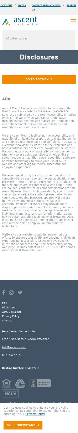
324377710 (20, 368)
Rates (22, 5)
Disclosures (9, 307)
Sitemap (7, 320)
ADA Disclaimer (11, 311)
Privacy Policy (10, 316)
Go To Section (39, 79)
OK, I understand (23, 425)
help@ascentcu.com (14, 347)
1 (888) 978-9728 (38, 339)
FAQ (4, 303)
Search (71, 5)
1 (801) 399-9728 (13, 339)
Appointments (51, 5)
